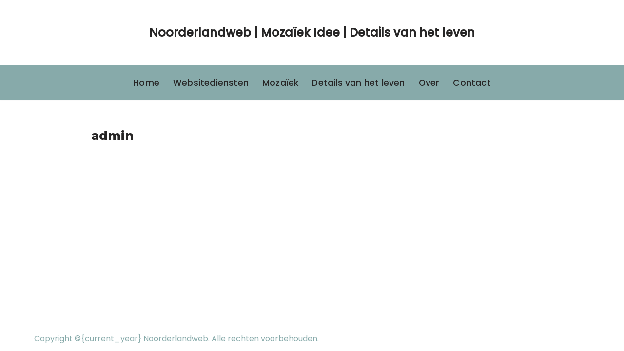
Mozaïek (280, 83)
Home (146, 83)
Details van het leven (358, 83)
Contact (471, 83)
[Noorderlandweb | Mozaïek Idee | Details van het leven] (312, 32)
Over (429, 83)
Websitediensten (211, 83)
